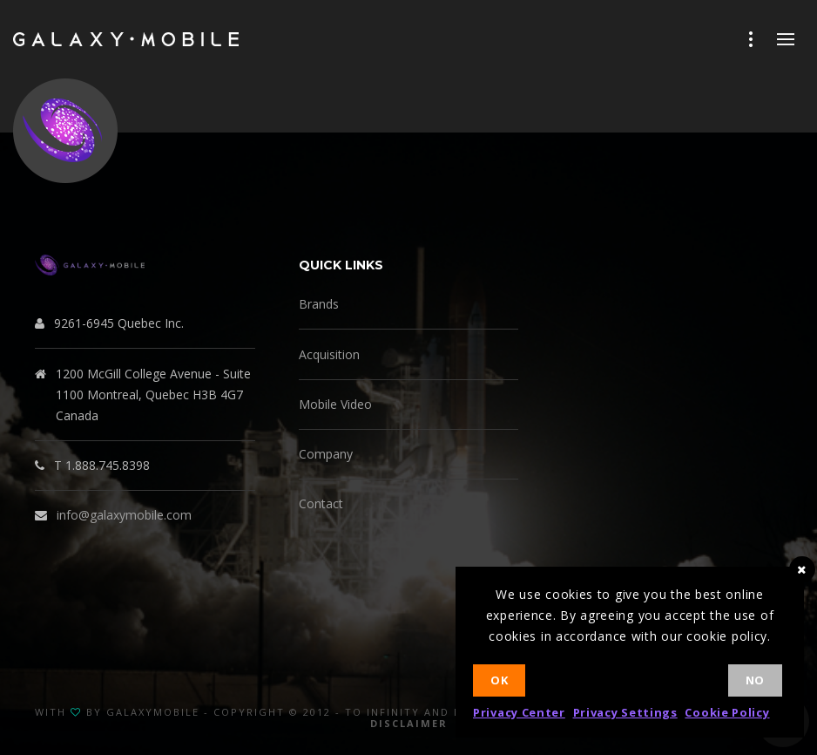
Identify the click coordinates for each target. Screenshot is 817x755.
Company (326, 454)
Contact (321, 503)
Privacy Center (519, 712)
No (755, 680)
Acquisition (329, 354)
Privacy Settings (625, 712)
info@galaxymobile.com (124, 515)
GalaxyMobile (152, 711)
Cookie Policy (727, 712)
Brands (319, 304)
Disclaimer (409, 723)
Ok (499, 680)
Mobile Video (335, 404)
